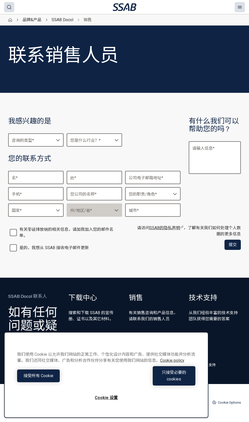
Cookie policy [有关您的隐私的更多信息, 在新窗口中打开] (172, 367)
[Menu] (240, 7)
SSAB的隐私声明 (166, 227)
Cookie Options (226, 402)
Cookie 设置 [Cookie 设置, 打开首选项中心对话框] (106, 397)
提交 (233, 244)
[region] (106, 378)
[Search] (9, 7)
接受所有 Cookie (60, 379)
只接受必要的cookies (152, 379)
